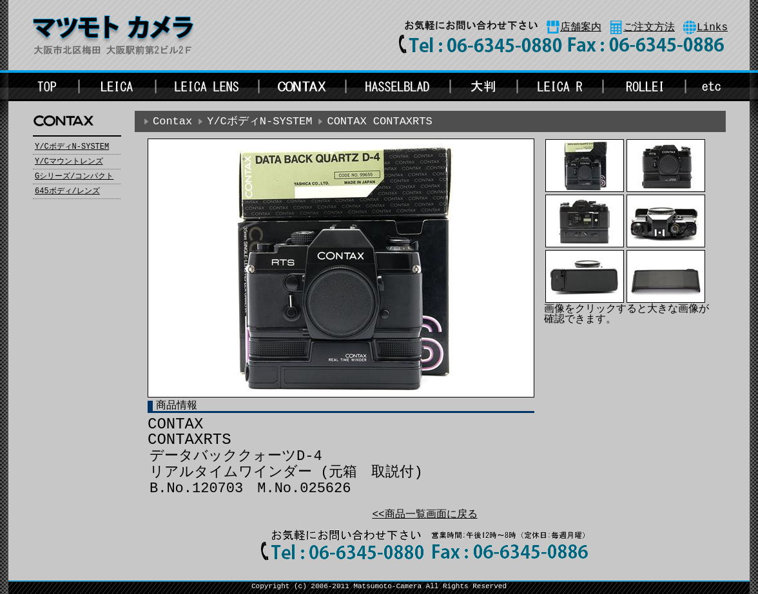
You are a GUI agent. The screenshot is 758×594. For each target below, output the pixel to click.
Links (712, 28)
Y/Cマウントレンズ (69, 162)
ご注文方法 (649, 28)
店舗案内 (580, 28)
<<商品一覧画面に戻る (424, 515)
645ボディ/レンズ (67, 191)
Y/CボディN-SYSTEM (72, 147)
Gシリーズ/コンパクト (74, 176)
